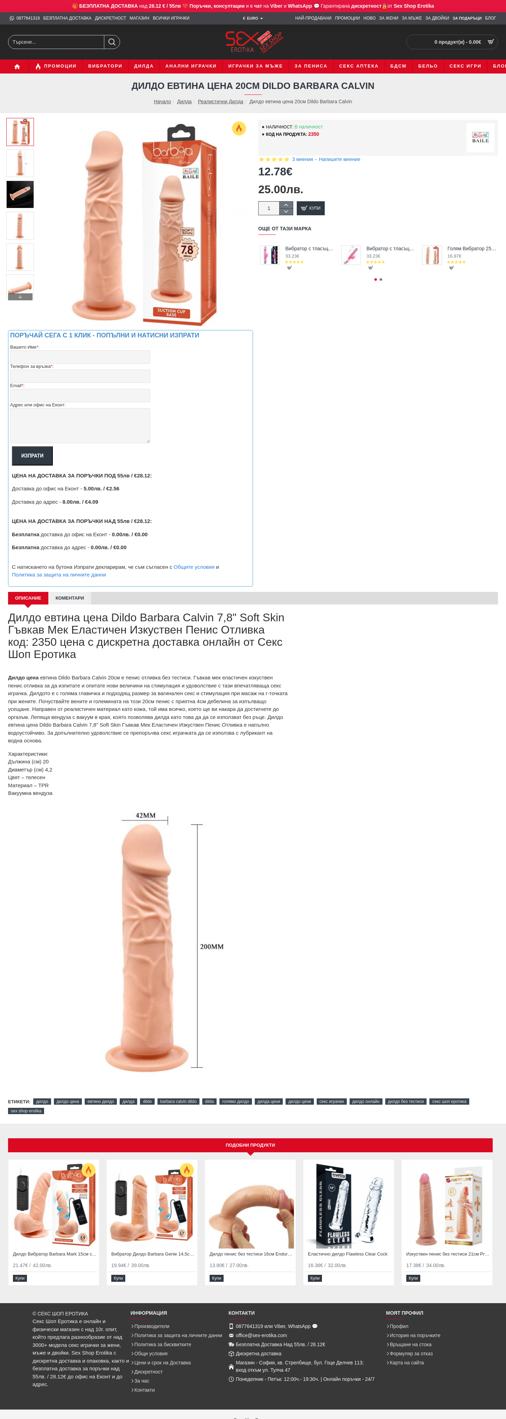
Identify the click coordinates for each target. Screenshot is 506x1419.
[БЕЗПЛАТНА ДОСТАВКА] (67, 18)
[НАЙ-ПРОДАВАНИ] (313, 18)
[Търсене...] (112, 42)
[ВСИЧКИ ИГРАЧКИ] (171, 18)
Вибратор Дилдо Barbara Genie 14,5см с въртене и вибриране (153, 1254)
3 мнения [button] (302, 159)
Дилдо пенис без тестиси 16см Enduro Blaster (252, 1254)
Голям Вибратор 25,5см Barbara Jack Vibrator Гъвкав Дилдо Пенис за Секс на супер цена (472, 248)
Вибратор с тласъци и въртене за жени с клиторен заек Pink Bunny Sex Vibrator (390, 248)
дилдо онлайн (366, 1101)
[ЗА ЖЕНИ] (389, 18)
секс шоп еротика (449, 1101)
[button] (20, 296)
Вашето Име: (25, 347)
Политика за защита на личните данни (59, 575)
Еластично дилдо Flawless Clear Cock (347, 1254)
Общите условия (194, 567)
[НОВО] (370, 18)
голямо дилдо (235, 1101)
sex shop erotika (26, 1111)
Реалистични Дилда (220, 101)
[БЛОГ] (490, 18)
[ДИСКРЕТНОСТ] (110, 18)
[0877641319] (25, 18)
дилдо (42, 1101)
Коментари (70, 598)
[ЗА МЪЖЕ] (411, 18)
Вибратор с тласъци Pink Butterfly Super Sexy (310, 248)
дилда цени (269, 1101)
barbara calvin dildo (178, 1101)
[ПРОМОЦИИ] (347, 18)
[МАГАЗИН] (139, 18)
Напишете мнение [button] (339, 159)
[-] (286, 211)
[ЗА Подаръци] (467, 18)
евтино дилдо (100, 1101)
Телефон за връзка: (32, 367)
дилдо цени (299, 1101)
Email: (17, 386)
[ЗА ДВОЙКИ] (437, 18)
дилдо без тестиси (406, 1101)
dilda (209, 1101)
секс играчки (331, 1101)
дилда (128, 1101)
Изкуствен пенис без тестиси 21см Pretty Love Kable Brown (448, 1254)
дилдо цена (68, 1101)
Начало (162, 101)
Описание (28, 598)
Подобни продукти (250, 1145)
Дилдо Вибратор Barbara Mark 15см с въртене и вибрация (55, 1254)
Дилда (184, 101)
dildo (147, 1101)
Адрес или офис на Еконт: (37, 404)
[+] (286, 205)
